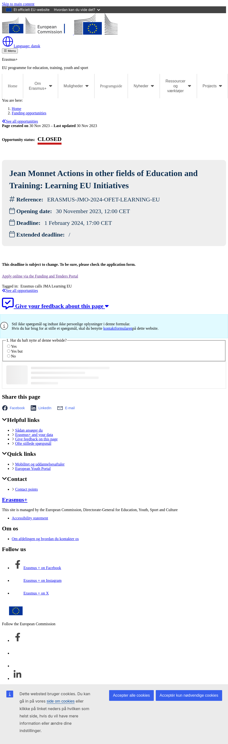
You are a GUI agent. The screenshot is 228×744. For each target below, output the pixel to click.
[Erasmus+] (60, 33)
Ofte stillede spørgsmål (33, 443)
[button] (15, 408)
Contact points (26, 489)
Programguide (111, 86)
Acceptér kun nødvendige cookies (189, 695)
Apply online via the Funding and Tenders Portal (40, 276)
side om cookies (61, 701)
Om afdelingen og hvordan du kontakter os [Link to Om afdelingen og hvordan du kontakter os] (45, 539)
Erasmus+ (14, 499)
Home (12, 86)
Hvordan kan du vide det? (77, 10)
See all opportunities (20, 121)
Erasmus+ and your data (34, 435)
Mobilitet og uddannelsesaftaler (40, 464)
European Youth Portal (33, 468)
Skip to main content (18, 4)
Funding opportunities (29, 113)
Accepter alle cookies (131, 695)
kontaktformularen (117, 328)
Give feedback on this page (36, 439)
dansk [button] (21, 46)
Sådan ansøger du (29, 430)
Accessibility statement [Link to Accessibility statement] (30, 518)
